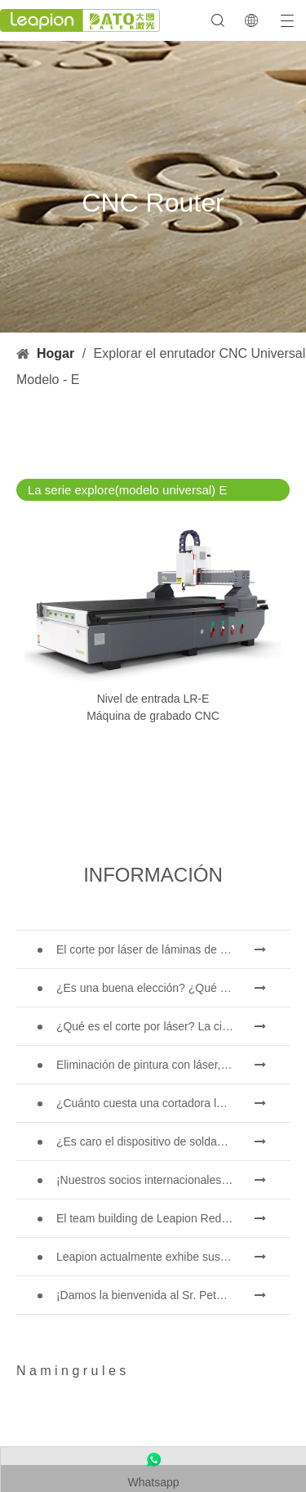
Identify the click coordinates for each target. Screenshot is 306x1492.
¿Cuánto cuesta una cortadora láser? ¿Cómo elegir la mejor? (173, 1103)
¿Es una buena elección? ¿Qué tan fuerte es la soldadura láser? (173, 987)
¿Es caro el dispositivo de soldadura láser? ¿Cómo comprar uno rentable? (173, 1141)
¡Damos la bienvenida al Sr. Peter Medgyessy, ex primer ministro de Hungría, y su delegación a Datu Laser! (173, 1295)
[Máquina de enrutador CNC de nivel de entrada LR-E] (153, 603)
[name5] (40, 1431)
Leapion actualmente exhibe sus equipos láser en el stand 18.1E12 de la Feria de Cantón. (173, 1256)
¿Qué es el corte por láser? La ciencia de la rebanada (173, 1026)
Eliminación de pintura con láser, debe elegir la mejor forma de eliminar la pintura (173, 1064)
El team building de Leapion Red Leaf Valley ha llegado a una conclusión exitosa (173, 1218)
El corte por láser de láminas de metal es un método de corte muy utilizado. (173, 949)
